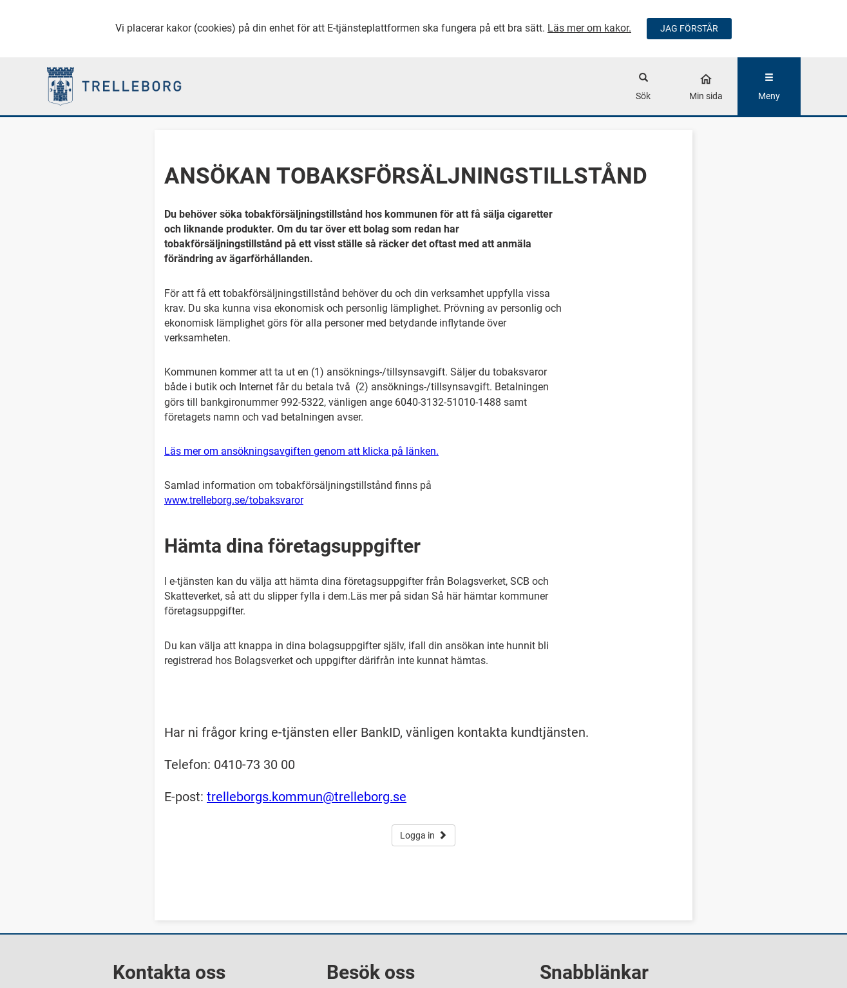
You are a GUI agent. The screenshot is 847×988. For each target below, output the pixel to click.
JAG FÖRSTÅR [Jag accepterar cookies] (689, 28)
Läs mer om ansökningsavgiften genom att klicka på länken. (301, 451)
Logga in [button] (423, 835)
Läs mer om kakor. (589, 28)
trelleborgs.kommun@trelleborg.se (306, 796)
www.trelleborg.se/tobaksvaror (233, 500)
